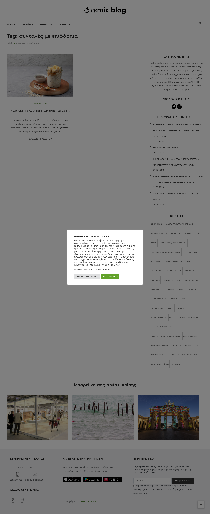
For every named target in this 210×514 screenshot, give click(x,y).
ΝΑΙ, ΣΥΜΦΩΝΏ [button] (110, 277)
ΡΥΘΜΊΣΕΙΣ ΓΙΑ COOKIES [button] (87, 277)
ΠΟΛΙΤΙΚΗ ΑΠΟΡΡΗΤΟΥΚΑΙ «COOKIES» (92, 269)
